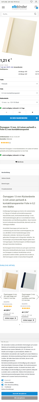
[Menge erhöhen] (32, 112)
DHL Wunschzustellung (11, 384)
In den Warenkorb (24, 118)
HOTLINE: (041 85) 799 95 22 (10, 2)
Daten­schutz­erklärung (20, 376)
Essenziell (7, 380)
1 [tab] (19, 324)
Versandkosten (17, 67)
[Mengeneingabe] (19, 112)
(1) (10, 142)
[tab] (19, 172)
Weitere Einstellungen (7, 389)
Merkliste (20, 162)
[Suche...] (19, 14)
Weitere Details (6, 178)
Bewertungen (5, 183)
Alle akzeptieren (19, 398)
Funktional (8, 387)
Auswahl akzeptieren (19, 393)
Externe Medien (9, 382)
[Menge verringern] (6, 112)
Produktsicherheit (7, 189)
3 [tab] (22, 324)
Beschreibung (6, 172)
